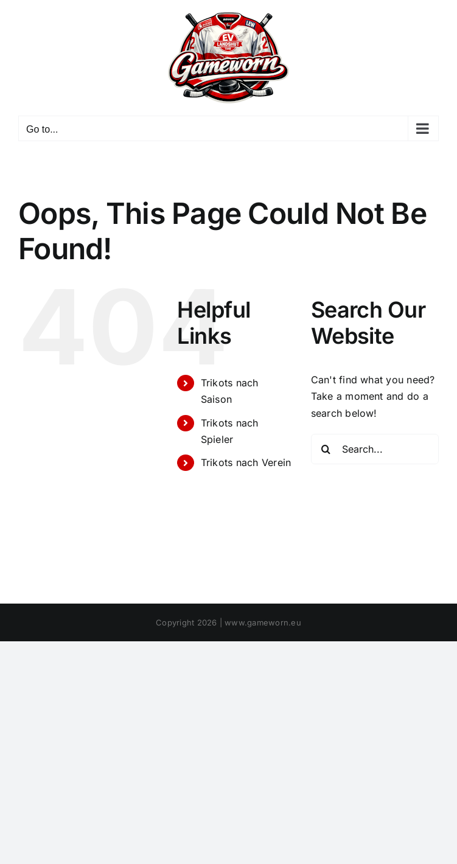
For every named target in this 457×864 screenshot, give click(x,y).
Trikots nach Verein (246, 462)
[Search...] (375, 449)
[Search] (326, 449)
